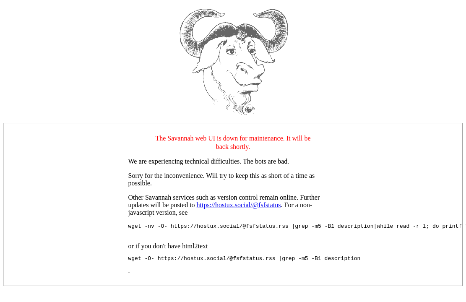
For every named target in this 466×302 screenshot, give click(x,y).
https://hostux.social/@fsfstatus (239, 204)
